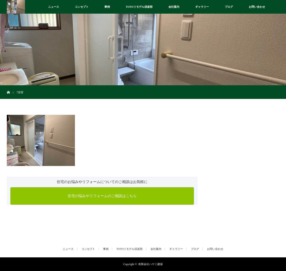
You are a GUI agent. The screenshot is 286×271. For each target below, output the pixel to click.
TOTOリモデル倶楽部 (139, 6)
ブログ (229, 6)
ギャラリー (202, 6)
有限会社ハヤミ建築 (150, 264)
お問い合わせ (257, 6)
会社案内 (173, 6)
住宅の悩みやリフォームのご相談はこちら (102, 196)
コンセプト (82, 6)
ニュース (53, 6)
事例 (107, 6)
